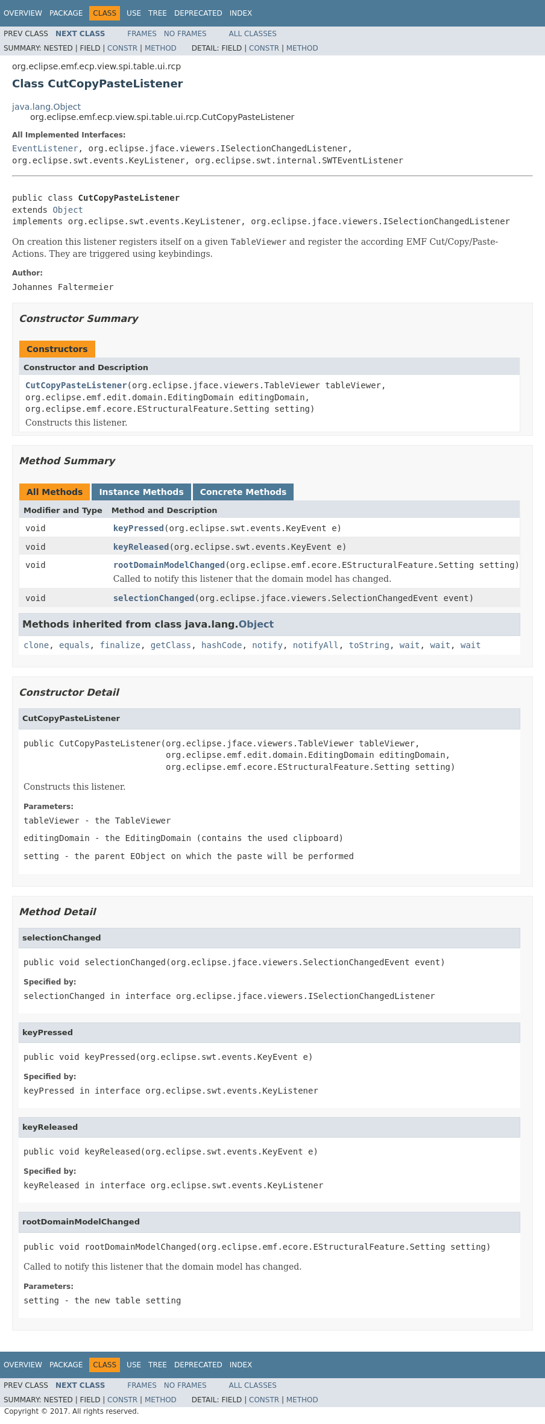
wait (410, 645)
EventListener (45, 148)
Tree (157, 13)
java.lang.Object (46, 107)
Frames (142, 34)
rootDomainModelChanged (169, 565)
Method (161, 48)
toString (369, 645)
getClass (171, 645)
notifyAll (316, 645)
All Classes (253, 34)
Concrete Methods (243, 492)
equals (74, 645)
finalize (119, 645)
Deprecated (198, 13)
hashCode (221, 645)
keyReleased (141, 547)
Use (134, 13)
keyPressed (138, 528)
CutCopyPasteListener (76, 385)
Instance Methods (141, 492)
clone (36, 645)
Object (67, 210)
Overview (23, 13)
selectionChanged (154, 598)
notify (267, 645)
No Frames (185, 34)
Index (241, 13)
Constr (122, 48)
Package (66, 13)
